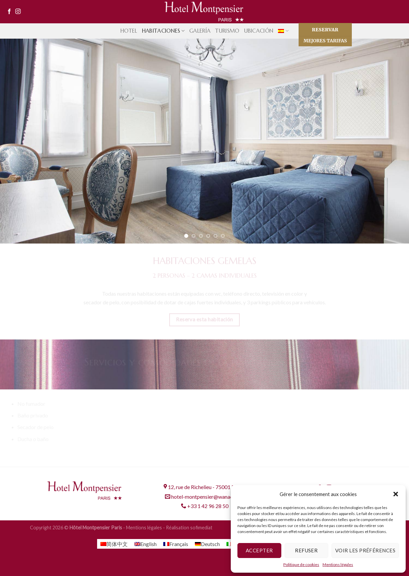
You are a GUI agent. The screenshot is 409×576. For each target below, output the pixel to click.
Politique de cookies (301, 564)
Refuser (306, 550)
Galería (199, 30)
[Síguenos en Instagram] (18, 12)
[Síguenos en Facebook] (9, 12)
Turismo (227, 30)
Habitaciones (163, 30)
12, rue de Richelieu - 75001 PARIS (205, 487)
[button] (395, 494)
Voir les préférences (365, 550)
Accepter (259, 550)
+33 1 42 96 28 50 (204, 506)
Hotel (128, 30)
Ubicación (259, 30)
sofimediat (201, 527)
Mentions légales (338, 564)
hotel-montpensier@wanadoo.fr (204, 496)
